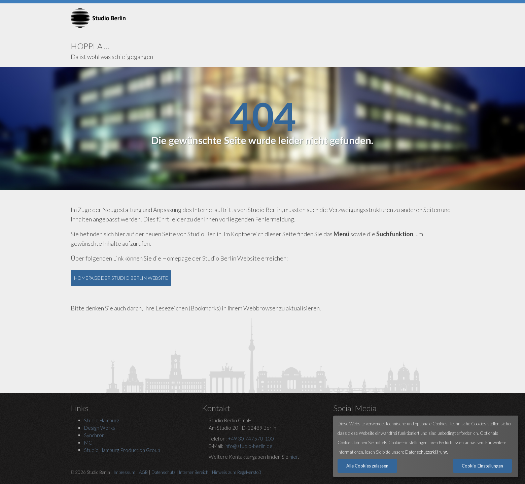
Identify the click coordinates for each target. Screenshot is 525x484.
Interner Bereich (193, 472)
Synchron (94, 435)
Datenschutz (163, 472)
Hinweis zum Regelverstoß (236, 472)
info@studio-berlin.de (248, 446)
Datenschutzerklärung (426, 452)
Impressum (124, 472)
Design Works (99, 428)
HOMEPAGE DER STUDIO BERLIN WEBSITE (121, 278)
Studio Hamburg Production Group (122, 450)
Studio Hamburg (101, 420)
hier (293, 457)
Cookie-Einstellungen (482, 465)
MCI (89, 443)
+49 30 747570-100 (251, 438)
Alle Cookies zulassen (367, 465)
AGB (143, 472)
